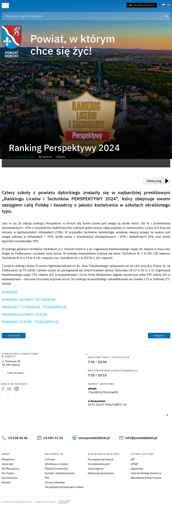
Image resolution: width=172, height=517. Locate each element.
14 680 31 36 (53, 438)
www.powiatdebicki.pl (94, 438)
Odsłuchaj (154, 181)
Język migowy (95, 468)
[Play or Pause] (168, 181)
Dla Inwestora (10, 477)
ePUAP (134, 464)
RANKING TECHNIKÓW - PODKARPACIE (34, 307)
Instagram (17, 389)
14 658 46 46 (18, 438)
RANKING (10, 292)
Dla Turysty (8, 473)
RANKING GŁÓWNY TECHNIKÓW (29, 299)
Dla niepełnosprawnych (100, 459)
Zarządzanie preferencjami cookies (64, 487)
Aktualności (8, 459)
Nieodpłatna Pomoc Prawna (146, 477)
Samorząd (7, 464)
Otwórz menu (5, 5)
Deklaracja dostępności (101, 473)
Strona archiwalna (55, 482)
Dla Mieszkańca (10, 468)
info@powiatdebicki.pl (141, 438)
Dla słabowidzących (144, 5)
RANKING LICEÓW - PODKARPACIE (30, 322)
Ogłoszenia (137, 468)
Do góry (167, 415)
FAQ (47, 477)
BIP (133, 459)
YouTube (9, 389)
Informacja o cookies (56, 464)
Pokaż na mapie (15, 372)
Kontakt (6, 482)
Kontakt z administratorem (59, 473)
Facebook (3, 389)
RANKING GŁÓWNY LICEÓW (24, 314)
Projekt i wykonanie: (53, 501)
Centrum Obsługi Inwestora (146, 473)
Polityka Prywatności (56, 468)
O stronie (50, 459)
